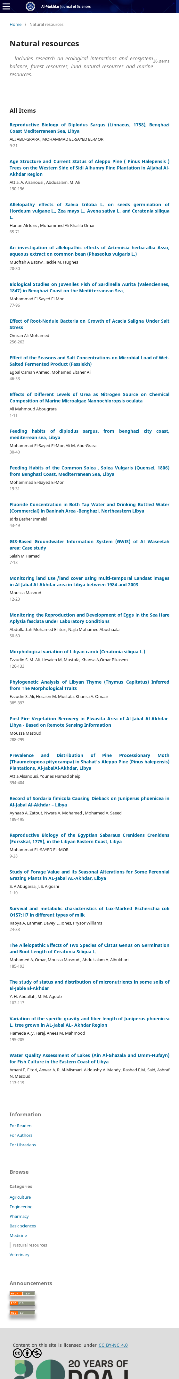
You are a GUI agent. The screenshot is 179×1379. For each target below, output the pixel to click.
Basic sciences (23, 1226)
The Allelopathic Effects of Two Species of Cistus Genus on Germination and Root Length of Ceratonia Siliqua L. (89, 948)
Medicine (18, 1235)
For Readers (21, 1125)
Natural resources (30, 1245)
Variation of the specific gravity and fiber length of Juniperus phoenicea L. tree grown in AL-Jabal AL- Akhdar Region (89, 1022)
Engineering (21, 1207)
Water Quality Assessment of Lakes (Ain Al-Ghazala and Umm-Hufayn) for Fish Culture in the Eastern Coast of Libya (89, 1058)
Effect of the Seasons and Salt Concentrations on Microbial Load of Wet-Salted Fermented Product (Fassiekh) (89, 361)
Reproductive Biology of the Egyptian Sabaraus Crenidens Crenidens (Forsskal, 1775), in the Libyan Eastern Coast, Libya (89, 838)
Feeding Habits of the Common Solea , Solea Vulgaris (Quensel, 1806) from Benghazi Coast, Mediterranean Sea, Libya (89, 471)
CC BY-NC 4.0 (113, 1345)
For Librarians (23, 1145)
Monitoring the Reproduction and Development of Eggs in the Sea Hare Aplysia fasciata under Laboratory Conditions (89, 618)
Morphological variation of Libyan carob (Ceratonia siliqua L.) (77, 651)
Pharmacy (19, 1216)
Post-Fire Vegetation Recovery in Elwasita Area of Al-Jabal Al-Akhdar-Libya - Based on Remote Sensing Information (89, 722)
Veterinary (19, 1254)
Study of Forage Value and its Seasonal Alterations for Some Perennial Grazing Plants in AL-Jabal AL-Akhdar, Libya (89, 875)
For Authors (21, 1135)
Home (15, 24)
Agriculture (20, 1197)
